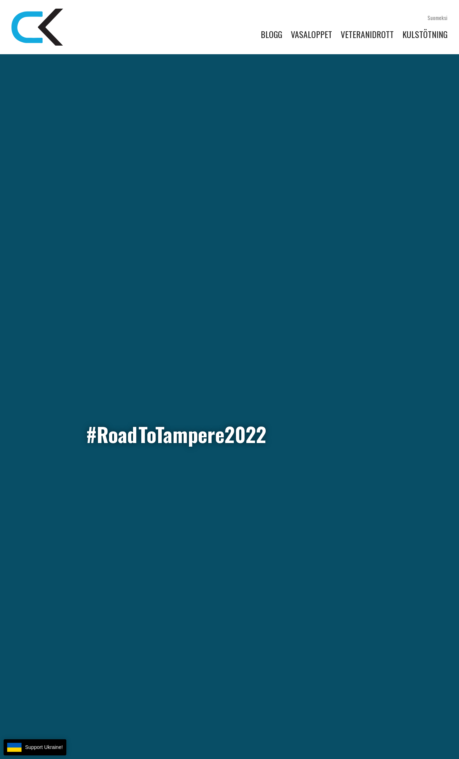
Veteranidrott (367, 34)
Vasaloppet (311, 34)
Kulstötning (425, 34)
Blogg (271, 34)
